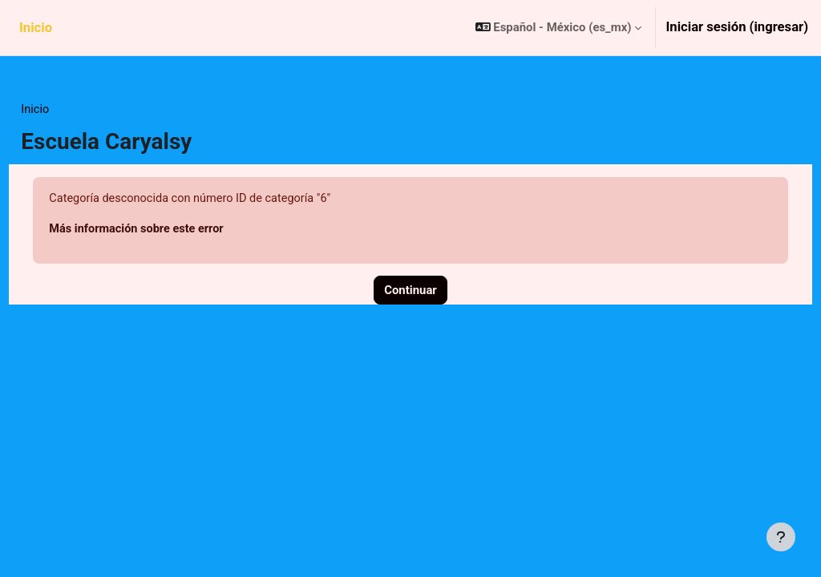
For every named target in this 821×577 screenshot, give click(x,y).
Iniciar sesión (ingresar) (736, 26)
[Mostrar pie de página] (780, 537)
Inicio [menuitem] (35, 27)
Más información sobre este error (175, 230)
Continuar (410, 291)
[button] (559, 27)
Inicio (71, 110)
